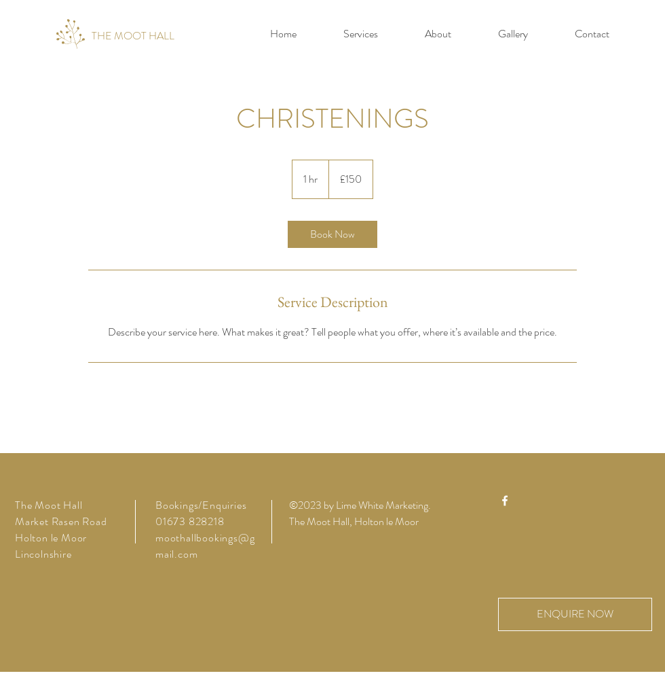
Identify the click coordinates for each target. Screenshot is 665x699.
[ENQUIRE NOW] (575, 614)
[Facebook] (505, 500)
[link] (332, 234)
